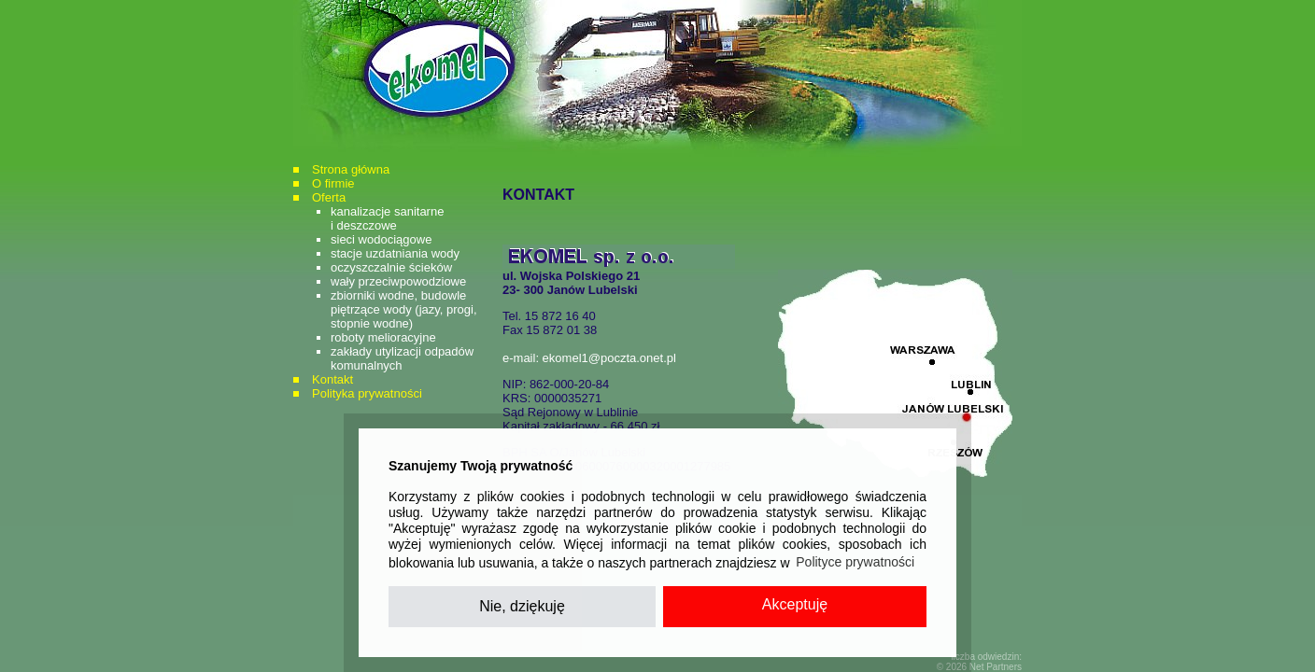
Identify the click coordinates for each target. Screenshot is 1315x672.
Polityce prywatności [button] (855, 561)
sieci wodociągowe (381, 239)
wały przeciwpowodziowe (398, 281)
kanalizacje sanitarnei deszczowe (387, 218)
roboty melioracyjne (383, 337)
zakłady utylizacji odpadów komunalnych (402, 358)
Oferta (329, 197)
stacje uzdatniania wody (395, 253)
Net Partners (995, 667)
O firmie (333, 183)
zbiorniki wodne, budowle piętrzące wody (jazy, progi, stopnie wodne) (404, 309)
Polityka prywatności (367, 393)
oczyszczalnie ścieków (391, 267)
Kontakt (332, 379)
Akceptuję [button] (794, 604)
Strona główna (350, 169)
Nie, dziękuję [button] (522, 606)
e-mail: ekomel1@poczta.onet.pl (589, 358)
